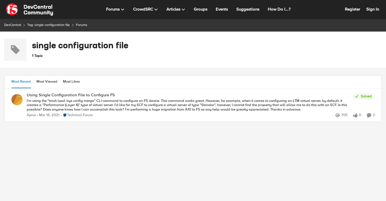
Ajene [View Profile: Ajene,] (31, 115)
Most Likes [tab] (71, 81)
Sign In (372, 9)
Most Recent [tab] (21, 81)
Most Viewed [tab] (46, 81)
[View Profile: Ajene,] (17, 99)
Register (352, 9)
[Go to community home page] (29, 9)
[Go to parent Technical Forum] (77, 115)
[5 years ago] (48, 115)
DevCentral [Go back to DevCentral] (12, 25)
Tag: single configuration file (48, 25)
